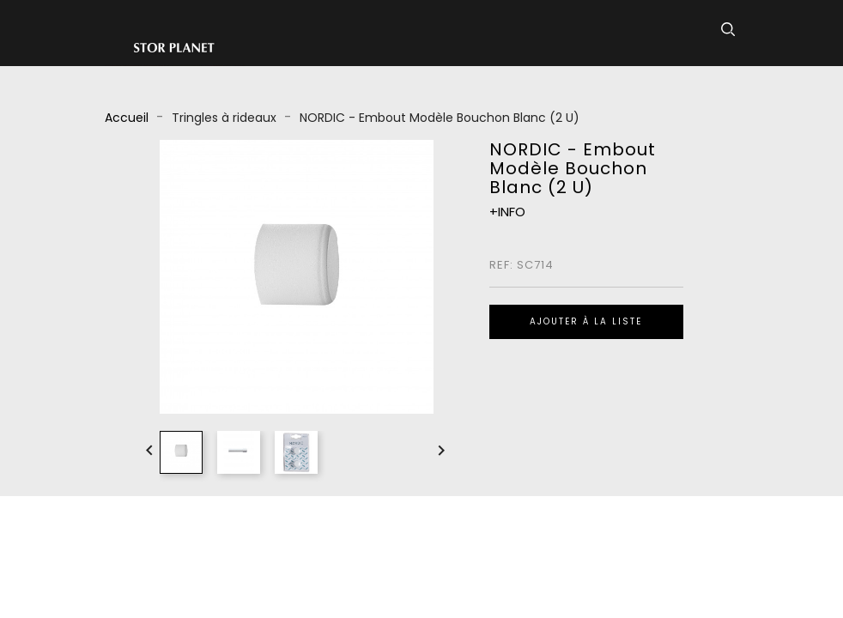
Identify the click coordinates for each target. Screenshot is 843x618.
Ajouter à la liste (586, 321)
